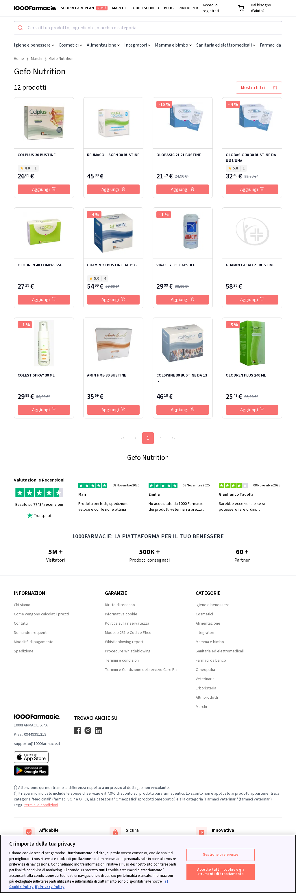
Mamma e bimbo (173, 45)
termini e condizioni (41, 805)
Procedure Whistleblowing (128, 651)
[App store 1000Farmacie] (37, 757)
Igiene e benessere (34, 45)
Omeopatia (205, 670)
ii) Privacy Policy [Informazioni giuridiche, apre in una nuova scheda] (49, 887)
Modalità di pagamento (33, 642)
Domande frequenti (30, 633)
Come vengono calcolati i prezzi (41, 614)
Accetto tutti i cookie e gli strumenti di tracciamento (220, 872)
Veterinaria (205, 679)
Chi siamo (22, 605)
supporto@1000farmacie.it (37, 744)
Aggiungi (44, 189)
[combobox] (148, 27)
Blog (169, 8)
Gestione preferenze (220, 854)
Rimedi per (188, 8)
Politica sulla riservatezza (127, 623)
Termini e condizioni (122, 660)
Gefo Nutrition (61, 59)
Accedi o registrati (211, 8)
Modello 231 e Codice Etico (128, 633)
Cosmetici (70, 45)
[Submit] (21, 27)
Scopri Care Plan (84, 8)
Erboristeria (206, 688)
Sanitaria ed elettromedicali (225, 45)
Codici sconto (144, 8)
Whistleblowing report (124, 642)
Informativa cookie (121, 614)
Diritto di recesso (120, 605)
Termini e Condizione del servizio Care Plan (142, 670)
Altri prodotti (207, 697)
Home (19, 59)
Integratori (137, 45)
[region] (148, 864)
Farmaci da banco (211, 660)
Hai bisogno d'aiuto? (261, 8)
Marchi (119, 8)
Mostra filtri (259, 87)
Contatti (21, 623)
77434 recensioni (48, 505)
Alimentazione (103, 45)
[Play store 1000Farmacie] (37, 770)
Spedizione (24, 651)
